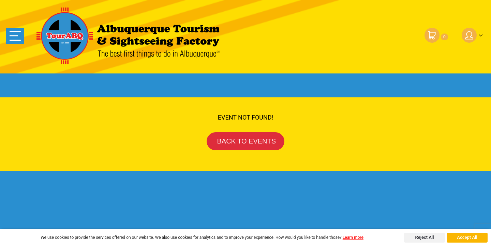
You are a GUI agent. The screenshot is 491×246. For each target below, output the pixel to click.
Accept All (467, 237)
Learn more (353, 237)
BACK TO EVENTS (245, 141)
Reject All (424, 237)
